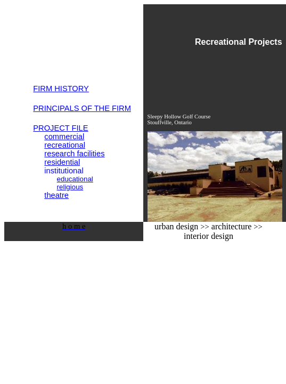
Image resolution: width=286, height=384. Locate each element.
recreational (64, 145)
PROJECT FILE (60, 128)
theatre (56, 195)
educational (75, 179)
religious (70, 187)
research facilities (74, 153)
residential (62, 162)
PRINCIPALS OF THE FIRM (82, 108)
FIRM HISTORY (61, 88)
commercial (64, 136)
